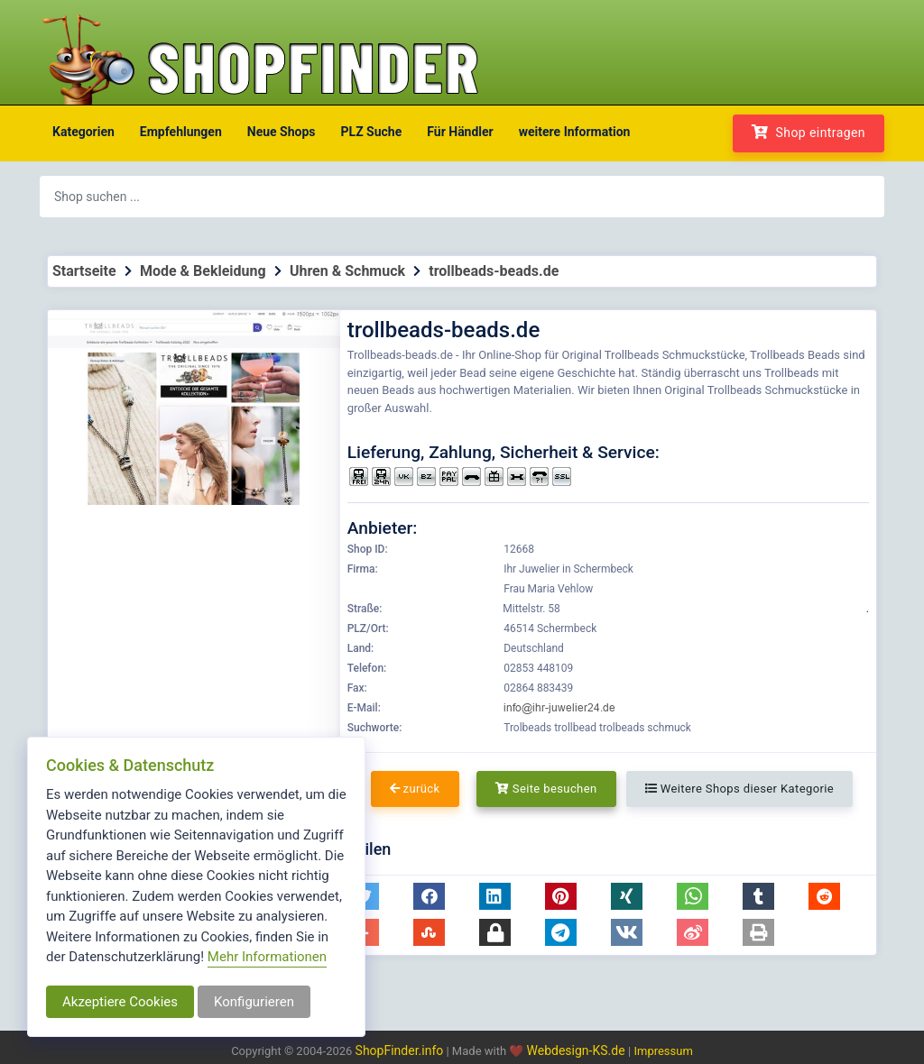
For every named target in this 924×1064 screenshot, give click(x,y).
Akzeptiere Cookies (120, 1002)
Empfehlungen (181, 131)
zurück (415, 788)
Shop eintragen (808, 132)
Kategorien (83, 131)
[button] (429, 896)
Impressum (662, 1051)
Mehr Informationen (267, 957)
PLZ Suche (371, 131)
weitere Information (575, 131)
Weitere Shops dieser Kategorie (739, 788)
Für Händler (460, 131)
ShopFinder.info (400, 1050)
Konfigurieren (254, 1002)
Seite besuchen (546, 788)
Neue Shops (281, 131)
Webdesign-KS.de (578, 1050)
